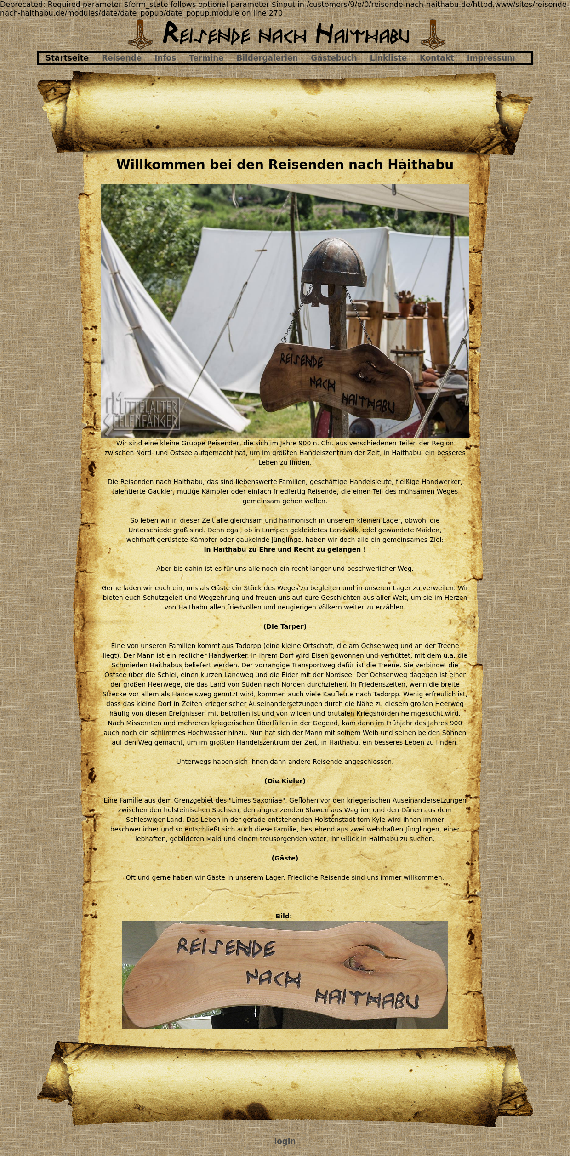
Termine (206, 58)
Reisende (122, 58)
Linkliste (388, 58)
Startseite (67, 58)
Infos (165, 58)
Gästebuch (334, 58)
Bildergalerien (267, 58)
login (285, 1141)
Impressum (491, 58)
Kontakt (437, 58)
